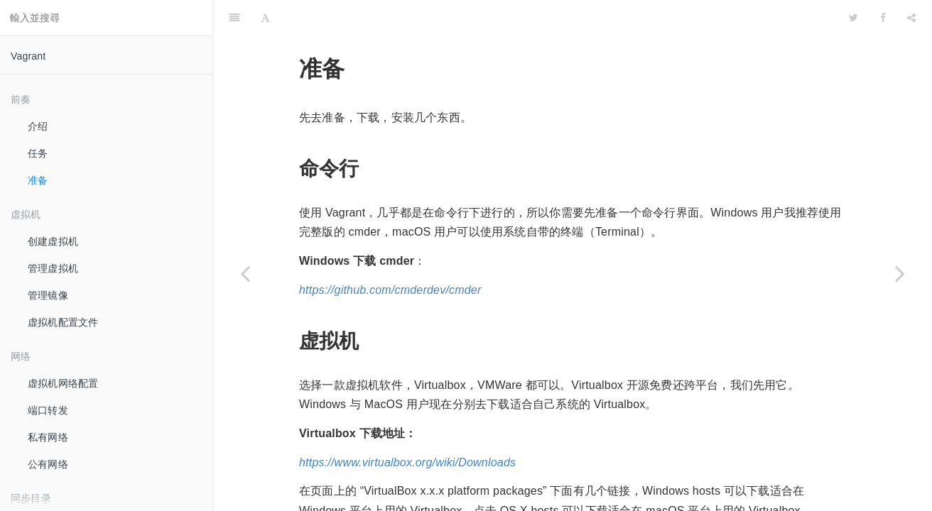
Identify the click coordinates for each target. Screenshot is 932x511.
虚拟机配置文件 (63, 322)
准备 (38, 180)
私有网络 (48, 437)
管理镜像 (48, 295)
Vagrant (28, 56)
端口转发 (48, 410)
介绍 (38, 126)
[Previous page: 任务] (245, 273)
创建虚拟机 (53, 241)
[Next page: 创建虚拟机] (900, 273)
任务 (38, 153)
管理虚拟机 (53, 268)
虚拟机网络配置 (63, 383)
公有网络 (48, 464)
